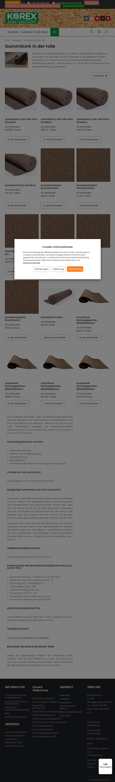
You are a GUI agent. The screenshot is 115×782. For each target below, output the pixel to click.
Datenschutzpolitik (31, 263)
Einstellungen (41, 269)
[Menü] (110, 760)
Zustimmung (75, 269)
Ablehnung (58, 269)
